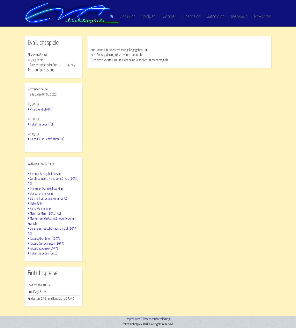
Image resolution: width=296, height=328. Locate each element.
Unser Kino (191, 16)
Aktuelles (127, 16)
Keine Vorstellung (40, 209)
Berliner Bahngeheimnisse (45, 174)
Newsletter (262, 16)
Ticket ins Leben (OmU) (43, 253)
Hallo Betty (36, 203)
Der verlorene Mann (41, 194)
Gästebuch (239, 16)
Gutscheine (215, 16)
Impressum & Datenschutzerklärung (148, 319)
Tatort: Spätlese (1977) (44, 248)
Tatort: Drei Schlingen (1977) (47, 243)
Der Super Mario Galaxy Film (46, 189)
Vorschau (169, 16)
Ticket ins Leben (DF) (42, 124)
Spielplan (149, 16)
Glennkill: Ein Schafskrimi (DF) (47, 139)
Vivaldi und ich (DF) (41, 109)
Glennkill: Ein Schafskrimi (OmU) (48, 198)
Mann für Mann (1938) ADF (45, 213)
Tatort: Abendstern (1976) (45, 239)
